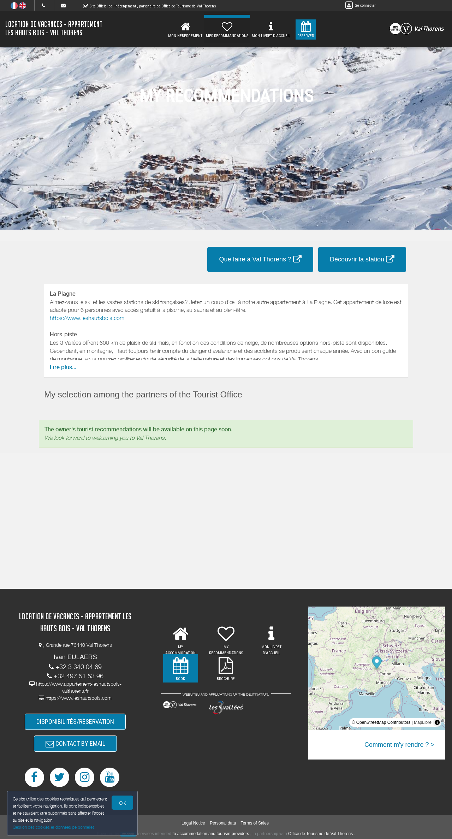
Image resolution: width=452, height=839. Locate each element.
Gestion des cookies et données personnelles (54, 827)
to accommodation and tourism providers (211, 833)
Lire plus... (63, 367)
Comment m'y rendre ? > (399, 744)
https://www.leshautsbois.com (87, 318)
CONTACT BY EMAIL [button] (75, 743)
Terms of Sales (255, 823)
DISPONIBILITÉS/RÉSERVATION (75, 721)
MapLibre (423, 722)
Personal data (223, 823)
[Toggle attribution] (437, 722)
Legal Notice (193, 823)
